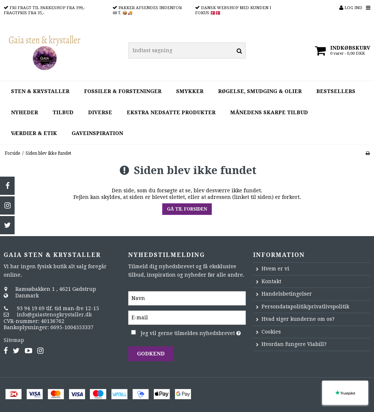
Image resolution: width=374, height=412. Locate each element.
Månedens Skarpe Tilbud (269, 112)
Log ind (350, 7)
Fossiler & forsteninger (122, 91)
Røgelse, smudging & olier (260, 91)
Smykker (189, 91)
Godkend (151, 354)
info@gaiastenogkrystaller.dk (54, 314)
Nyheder (24, 112)
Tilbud (63, 112)
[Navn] (186, 298)
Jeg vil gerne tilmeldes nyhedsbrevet (193, 331)
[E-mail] (186, 317)
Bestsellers (335, 91)
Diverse (100, 112)
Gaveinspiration (97, 133)
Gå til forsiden (187, 209)
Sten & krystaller (40, 91)
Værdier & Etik (34, 133)
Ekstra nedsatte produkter (171, 112)
